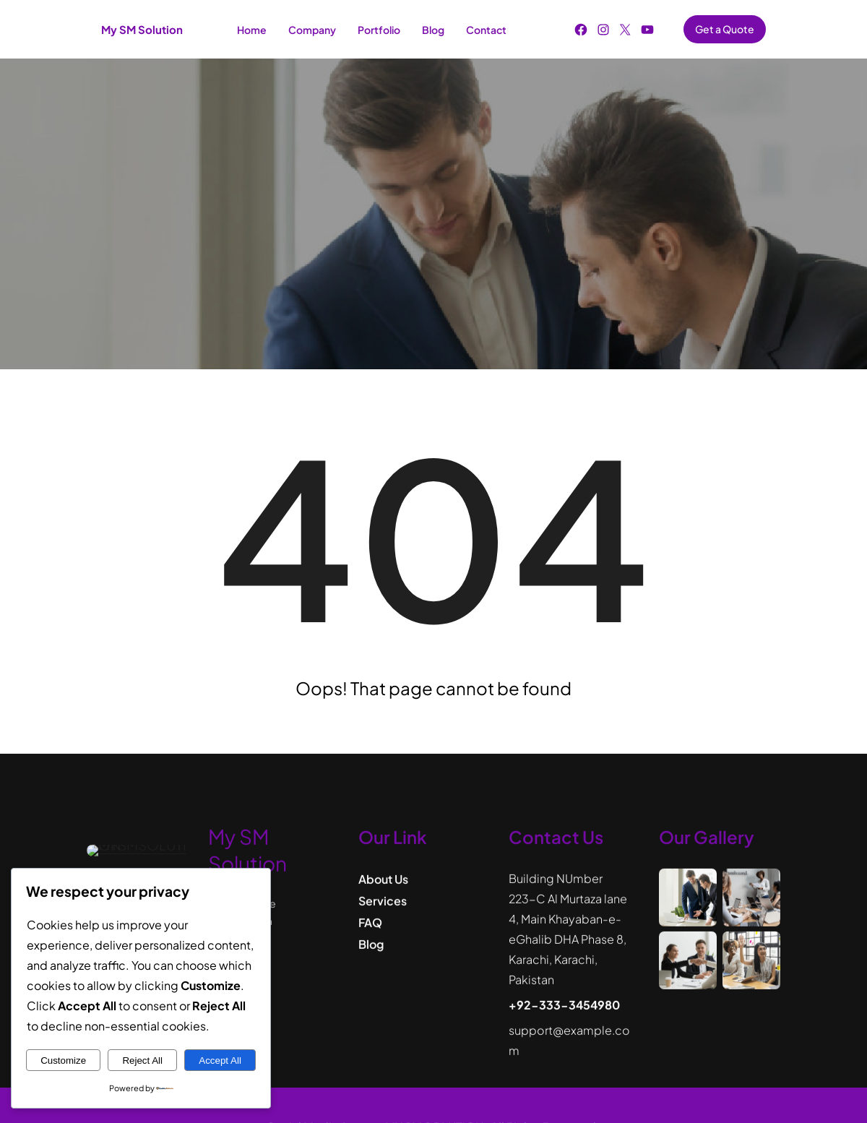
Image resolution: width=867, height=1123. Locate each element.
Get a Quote (724, 28)
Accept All (220, 1060)
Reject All (142, 1060)
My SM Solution (142, 29)
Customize (63, 1060)
